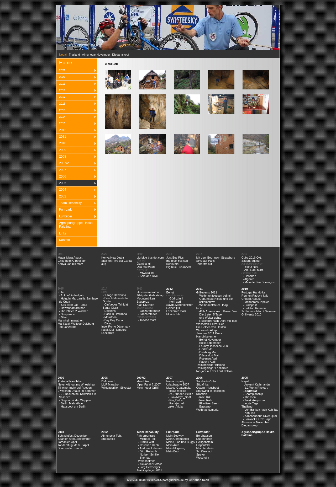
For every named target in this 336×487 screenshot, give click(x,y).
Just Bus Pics (174, 257)
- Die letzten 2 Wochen (73, 311)
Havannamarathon (149, 292)
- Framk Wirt (146, 441)
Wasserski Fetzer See (210, 323)
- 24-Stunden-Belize (180, 393)
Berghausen (204, 435)
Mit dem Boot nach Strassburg (215, 257)
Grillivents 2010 (251, 314)
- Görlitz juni (175, 298)
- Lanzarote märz (149, 310)
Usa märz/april (146, 266)
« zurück (111, 64)
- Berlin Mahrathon (71, 403)
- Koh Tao (249, 412)
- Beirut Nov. (251, 266)
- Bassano (204, 406)
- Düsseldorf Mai (208, 355)
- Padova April (207, 361)
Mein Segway (174, 435)
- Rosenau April (207, 358)
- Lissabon (249, 275)
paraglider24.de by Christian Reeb (185, 479)
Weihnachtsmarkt (207, 409)
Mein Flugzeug (175, 448)
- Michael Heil (147, 438)
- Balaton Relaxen (254, 308)
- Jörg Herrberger (149, 467)
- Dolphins (109, 310)
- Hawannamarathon (72, 307)
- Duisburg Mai (207, 352)
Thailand (74, 54)
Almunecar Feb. (111, 435)
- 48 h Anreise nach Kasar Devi (218, 311)
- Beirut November (209, 339)
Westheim (202, 457)
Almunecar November (96, 54)
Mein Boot (172, 451)
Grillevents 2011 (206, 292)
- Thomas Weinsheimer (146, 459)
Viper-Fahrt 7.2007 (149, 384)
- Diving (107, 323)
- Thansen (249, 397)
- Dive (63, 317)
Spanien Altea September (74, 438)
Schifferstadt (204, 451)
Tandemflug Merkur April (73, 445)
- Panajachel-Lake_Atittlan (176, 405)
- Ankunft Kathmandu (256, 384)
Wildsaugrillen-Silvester (116, 387)
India (199, 308)
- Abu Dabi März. (253, 269)
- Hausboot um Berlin (72, 406)
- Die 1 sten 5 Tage (210, 314)
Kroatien (201, 393)
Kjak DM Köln (145, 304)
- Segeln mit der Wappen (75, 400)
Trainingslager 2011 (149, 470)
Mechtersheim (205, 448)
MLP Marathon (110, 384)
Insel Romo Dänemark (115, 326)
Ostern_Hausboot (207, 387)
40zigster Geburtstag (150, 295)
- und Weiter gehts (209, 317)
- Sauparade (67, 314)
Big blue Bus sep (177, 260)
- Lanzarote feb (148, 313)
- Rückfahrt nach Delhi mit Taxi (217, 320)
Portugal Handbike (253, 292)
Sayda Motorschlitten (179, 304)
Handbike (143, 381)
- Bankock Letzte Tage (257, 419)
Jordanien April (67, 441)
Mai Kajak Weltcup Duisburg (76, 323)
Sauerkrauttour (251, 260)
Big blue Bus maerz (178, 267)
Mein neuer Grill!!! (148, 387)
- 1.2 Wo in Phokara (255, 387)
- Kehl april (174, 301)
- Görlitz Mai (205, 349)
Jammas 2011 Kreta (209, 333)
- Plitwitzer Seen (208, 403)
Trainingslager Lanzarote (212, 368)
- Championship (253, 393)
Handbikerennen (207, 336)
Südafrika (202, 384)
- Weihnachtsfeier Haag (213, 305)
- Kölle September (209, 342)
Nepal (245, 381)
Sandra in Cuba (206, 381)
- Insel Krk (204, 397)
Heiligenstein (204, 441)
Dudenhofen (204, 438)
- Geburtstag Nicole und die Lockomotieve (215, 300)
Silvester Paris (205, 260)
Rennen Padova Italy (255, 295)
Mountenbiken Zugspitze (146, 300)
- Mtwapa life (146, 272)
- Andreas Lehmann (150, 448)
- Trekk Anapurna (254, 400)
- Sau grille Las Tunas (73, 304)
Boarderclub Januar (70, 448)
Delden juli (173, 307)
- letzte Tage (251, 403)
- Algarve (248, 279)
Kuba (61, 292)
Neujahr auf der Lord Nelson (214, 371)
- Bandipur (250, 390)
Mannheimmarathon (70, 320)
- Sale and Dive (148, 275)
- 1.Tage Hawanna (114, 295)
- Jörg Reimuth (147, 451)
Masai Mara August (70, 257)
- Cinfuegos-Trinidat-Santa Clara (116, 306)
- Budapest (250, 305)
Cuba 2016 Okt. (252, 257)
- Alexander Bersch (150, 463)
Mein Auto (172, 445)
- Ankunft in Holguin (71, 295)
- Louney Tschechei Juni (213, 345)
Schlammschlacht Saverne (259, 311)
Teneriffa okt (204, 263)
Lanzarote (107, 332)
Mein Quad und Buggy (180, 441)
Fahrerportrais (146, 435)
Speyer (201, 454)
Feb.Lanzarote (67, 326)
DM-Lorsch (108, 381)
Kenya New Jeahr (112, 257)
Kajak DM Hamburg (114, 329)
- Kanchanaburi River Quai (260, 416)
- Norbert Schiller (149, 454)
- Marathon (110, 317)
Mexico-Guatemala (178, 387)
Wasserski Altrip (206, 330)
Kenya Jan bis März (70, 263)
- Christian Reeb (148, 445)
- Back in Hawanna (115, 313)
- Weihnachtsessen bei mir (215, 295)
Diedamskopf (120, 54)
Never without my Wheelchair (76, 384)
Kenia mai (172, 263)
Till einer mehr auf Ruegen (75, 387)
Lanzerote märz (176, 311)
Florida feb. (173, 314)
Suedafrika (108, 438)
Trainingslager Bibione (210, 364)
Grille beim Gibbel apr (72, 260)
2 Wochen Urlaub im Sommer (77, 390)
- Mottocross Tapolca (256, 301)
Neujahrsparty (175, 381)
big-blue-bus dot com (150, 257)
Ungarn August (251, 298)
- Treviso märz (147, 320)
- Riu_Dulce (174, 400)
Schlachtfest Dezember (73, 435)
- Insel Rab (205, 400)
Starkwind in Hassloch (210, 390)
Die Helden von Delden (211, 327)
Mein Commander (177, 438)
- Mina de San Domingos (259, 282)
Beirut (170, 292)
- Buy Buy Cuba (113, 320)
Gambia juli (144, 263)
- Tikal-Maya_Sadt (179, 397)
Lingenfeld (203, 445)
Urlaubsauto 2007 (177, 384)
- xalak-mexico (176, 390)
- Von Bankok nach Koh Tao (261, 409)
